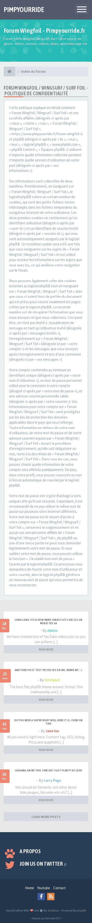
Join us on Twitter (43, 864)
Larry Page (52, 780)
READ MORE (46, 649)
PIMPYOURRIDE (24, 9)
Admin (52, 630)
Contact (59, 888)
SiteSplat (52, 680)
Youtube (43, 888)
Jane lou (52, 731)
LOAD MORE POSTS (46, 817)
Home (29, 888)
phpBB (81, 910)
